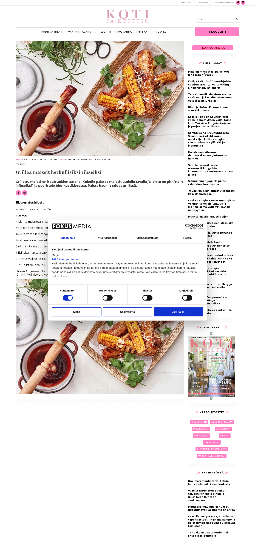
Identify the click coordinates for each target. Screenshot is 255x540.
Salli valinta (127, 311)
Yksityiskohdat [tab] (107, 237)
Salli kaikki (178, 311)
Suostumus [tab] (67, 237)
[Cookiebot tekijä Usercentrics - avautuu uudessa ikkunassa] (187, 226)
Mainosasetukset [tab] (147, 237)
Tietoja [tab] (187, 237)
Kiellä (76, 311)
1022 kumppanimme (65, 259)
